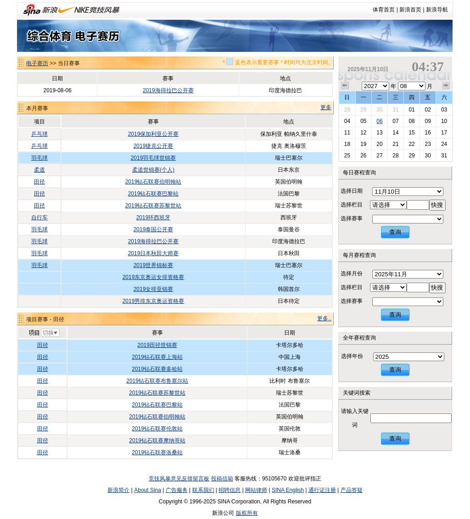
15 (411, 132)
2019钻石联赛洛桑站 (157, 452)
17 (444, 132)
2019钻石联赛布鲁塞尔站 (157, 381)
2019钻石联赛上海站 (157, 357)
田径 (39, 182)
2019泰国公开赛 (153, 229)
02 (428, 109)
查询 (395, 232)
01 (411, 109)
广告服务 (177, 490)
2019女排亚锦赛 (153, 289)
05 (363, 121)
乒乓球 (39, 134)
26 (363, 155)
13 (379, 132)
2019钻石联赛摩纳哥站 (157, 440)
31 (395, 109)
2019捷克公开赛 (153, 146)
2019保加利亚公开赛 (153, 134)
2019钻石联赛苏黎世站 (153, 205)
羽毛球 (39, 158)
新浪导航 (437, 9)
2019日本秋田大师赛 (153, 253)
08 (411, 121)
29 (363, 109)
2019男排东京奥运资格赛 (154, 301)
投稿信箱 (222, 478)
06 (379, 121)
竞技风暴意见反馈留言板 (179, 478)
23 (428, 144)
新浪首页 (410, 9)
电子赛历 (37, 63)
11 (347, 132)
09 (428, 121)
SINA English (288, 490)
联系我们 (203, 490)
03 (444, 109)
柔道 (39, 170)
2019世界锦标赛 (153, 265)
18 (347, 144)
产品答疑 (352, 490)
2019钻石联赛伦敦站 (157, 428)
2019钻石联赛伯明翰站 (153, 182)
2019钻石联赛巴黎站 (153, 193)
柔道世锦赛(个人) (153, 170)
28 (347, 109)
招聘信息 (229, 490)
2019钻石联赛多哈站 (157, 369)
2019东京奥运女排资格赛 (154, 277)
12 (363, 132)
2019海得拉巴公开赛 (168, 90)
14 (395, 132)
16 (428, 132)
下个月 (446, 86)
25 (347, 155)
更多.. (324, 318)
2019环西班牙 (153, 217)
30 (379, 109)
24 (444, 144)
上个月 (345, 86)
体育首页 (384, 9)
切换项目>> (44, 333)
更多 (325, 107)
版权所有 (247, 513)
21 (395, 144)
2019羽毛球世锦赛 (153, 158)
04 (347, 121)
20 (379, 144)
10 (444, 121)
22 (411, 144)
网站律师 (256, 490)
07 (395, 121)
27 (379, 155)
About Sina (147, 490)
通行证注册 (322, 490)
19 (363, 144)
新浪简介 (118, 490)
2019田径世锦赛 (157, 345)
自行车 (39, 217)
